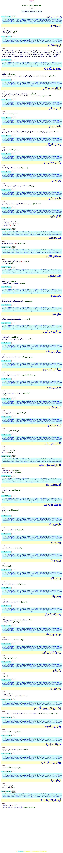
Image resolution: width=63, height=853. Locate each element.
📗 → (5, 19)
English (43, 20)
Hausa (55, 20)
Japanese (5, 21)
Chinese (36, 20)
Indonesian (59, 20)
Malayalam (17, 21)
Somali (34, 21)
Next (31, 8)
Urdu (50, 21)
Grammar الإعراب (14, 20)
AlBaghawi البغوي (46, 19)
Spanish (38, 21)
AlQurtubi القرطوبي (28, 19)
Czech (40, 20)
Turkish (46, 21)
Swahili (42, 21)
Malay (12, 21)
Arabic (20, 20)
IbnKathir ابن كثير (11, 19)
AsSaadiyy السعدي (38, 19)
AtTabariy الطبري (20, 19)
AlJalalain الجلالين (6, 20)
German (51, 20)
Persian (21, 21)
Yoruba (53, 21)
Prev (31, 1)
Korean (8, 21)
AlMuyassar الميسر (55, 19)
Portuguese (26, 21)
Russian (30, 21)
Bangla (28, 20)
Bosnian (32, 20)
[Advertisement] (31, 820)
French (47, 20)
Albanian (24, 20)
